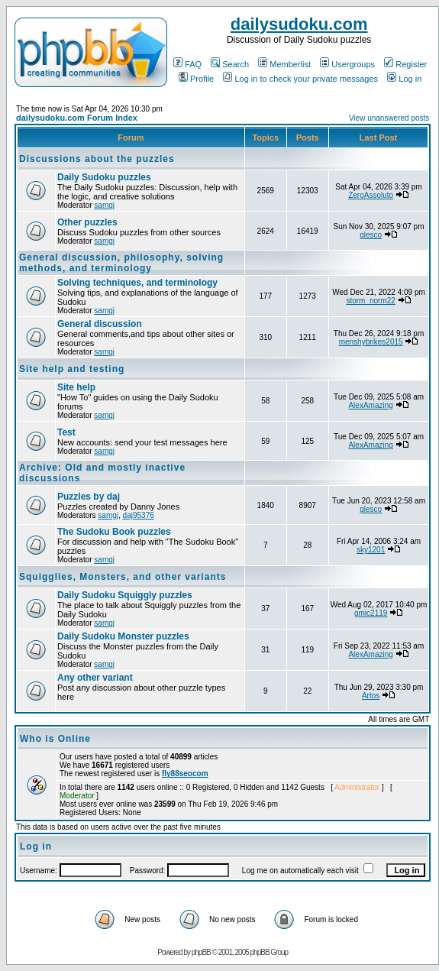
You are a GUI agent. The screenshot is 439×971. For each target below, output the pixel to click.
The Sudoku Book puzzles (114, 531)
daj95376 (138, 515)
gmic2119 (370, 613)
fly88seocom (185, 773)
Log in (404, 78)
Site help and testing (71, 369)
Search (230, 64)
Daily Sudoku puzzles (104, 177)
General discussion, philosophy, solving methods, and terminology (121, 262)
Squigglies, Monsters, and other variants (122, 576)
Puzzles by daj (88, 496)
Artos (370, 695)
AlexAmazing (370, 405)
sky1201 (371, 549)
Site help (76, 387)
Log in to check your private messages (300, 78)
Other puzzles (87, 222)
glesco (371, 235)
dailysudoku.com (299, 24)
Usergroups (347, 64)
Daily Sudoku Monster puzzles (123, 636)
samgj (104, 205)
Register (405, 64)
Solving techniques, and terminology (137, 282)
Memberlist (284, 64)
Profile (196, 78)
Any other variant (95, 677)
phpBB (201, 952)
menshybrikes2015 (371, 342)
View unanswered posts (389, 118)
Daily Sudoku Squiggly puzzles (124, 595)
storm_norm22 (370, 300)
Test (66, 432)
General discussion (99, 324)
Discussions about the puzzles (97, 159)
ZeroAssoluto (370, 195)
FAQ (187, 64)
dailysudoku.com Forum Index (76, 117)
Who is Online (55, 738)
